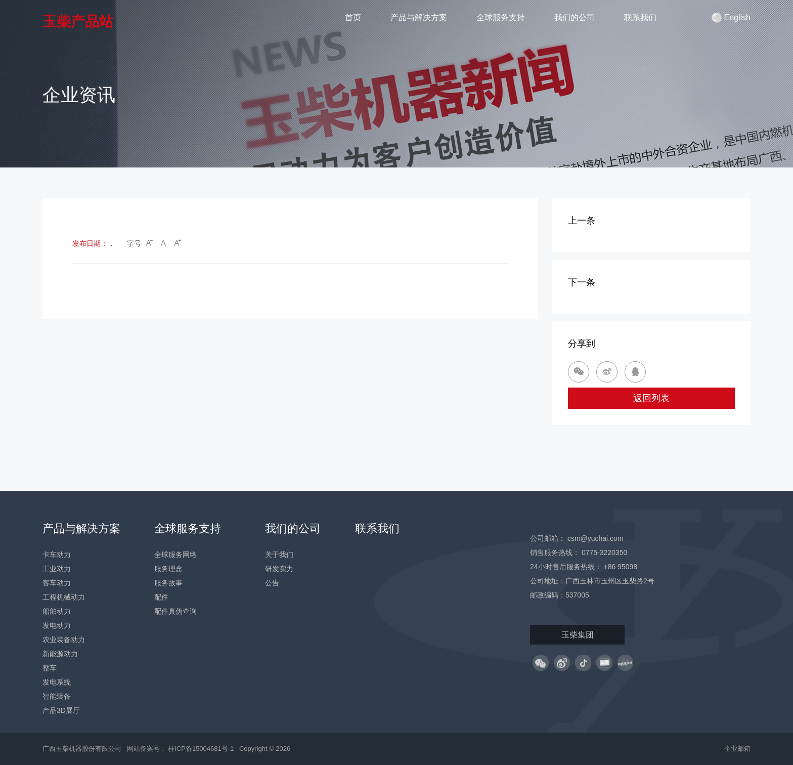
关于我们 (279, 554)
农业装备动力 (63, 639)
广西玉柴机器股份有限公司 (81, 748)
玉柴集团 (577, 634)
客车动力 (56, 583)
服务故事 (168, 583)
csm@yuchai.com (595, 538)
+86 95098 (620, 567)
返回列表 (651, 398)
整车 (49, 668)
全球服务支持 (500, 17)
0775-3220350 (604, 552)
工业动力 (56, 569)
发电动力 (56, 625)
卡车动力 (56, 554)
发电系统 (56, 682)
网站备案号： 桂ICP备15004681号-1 (181, 748)
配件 (161, 597)
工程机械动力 (63, 597)
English (731, 18)
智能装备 (56, 696)
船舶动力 (56, 611)
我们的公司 (574, 17)
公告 (272, 583)
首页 (353, 17)
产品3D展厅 (61, 710)
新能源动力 (60, 654)
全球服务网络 (175, 554)
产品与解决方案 (418, 17)
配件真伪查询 (175, 611)
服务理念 (168, 569)
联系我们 (640, 17)
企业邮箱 (737, 748)
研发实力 (279, 569)
